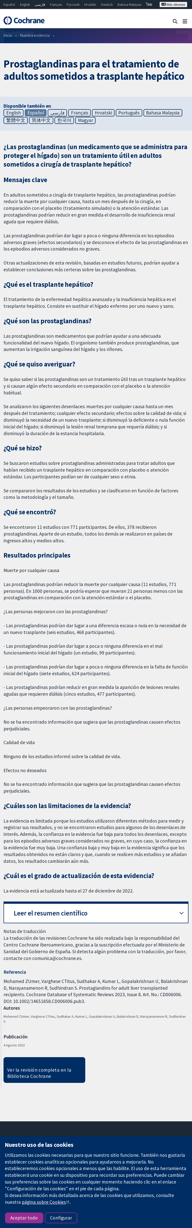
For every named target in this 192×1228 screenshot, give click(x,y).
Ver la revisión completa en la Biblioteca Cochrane (39, 1073)
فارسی (40, 4)
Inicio (8, 35)
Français (56, 4)
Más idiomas (173, 4)
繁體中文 (15, 120)
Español (9, 4)
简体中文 (41, 120)
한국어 (64, 120)
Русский (73, 4)
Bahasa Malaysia (129, 4)
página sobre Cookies (44, 1202)
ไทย (149, 4)
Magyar (85, 120)
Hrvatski (90, 4)
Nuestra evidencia (35, 35)
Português (129, 113)
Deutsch (107, 4)
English (25, 4)
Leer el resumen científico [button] (51, 913)
